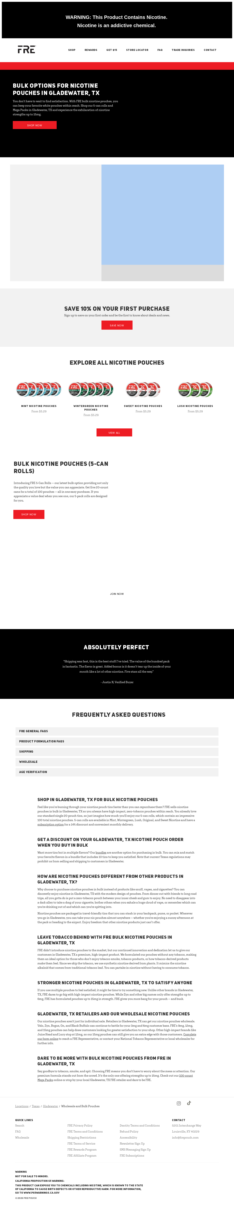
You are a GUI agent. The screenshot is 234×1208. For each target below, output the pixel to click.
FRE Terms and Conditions (85, 1131)
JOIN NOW (117, 594)
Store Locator (137, 50)
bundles (101, 852)
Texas (36, 1106)
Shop (72, 50)
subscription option (50, 824)
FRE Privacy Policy (80, 1125)
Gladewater (50, 1106)
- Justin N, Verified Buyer (117, 682)
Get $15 (111, 50)
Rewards (91, 50)
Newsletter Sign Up (132, 1143)
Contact (210, 50)
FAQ (160, 50)
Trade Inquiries (183, 50)
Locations (22, 1106)
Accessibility (128, 1137)
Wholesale (22, 1137)
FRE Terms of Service (81, 1143)
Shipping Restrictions (81, 1137)
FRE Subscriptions (132, 1155)
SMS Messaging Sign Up (135, 1149)
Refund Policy (129, 1131)
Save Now (117, 325)
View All (114, 433)
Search (19, 1125)
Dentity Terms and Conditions (140, 1125)
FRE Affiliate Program (82, 1155)
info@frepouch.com (185, 1137)
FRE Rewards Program (82, 1149)
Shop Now (34, 125)
